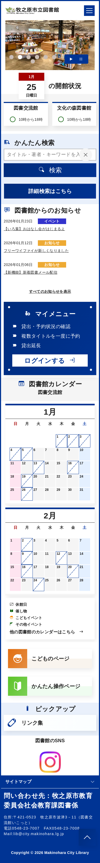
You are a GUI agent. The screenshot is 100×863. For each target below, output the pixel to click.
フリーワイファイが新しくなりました (36, 250)
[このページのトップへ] (87, 837)
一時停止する (81, 59)
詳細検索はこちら (50, 191)
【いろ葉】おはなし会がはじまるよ (34, 229)
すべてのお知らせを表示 (50, 291)
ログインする (49, 360)
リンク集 (24, 723)
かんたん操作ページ (44, 686)
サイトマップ (50, 781)
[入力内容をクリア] (85, 154)
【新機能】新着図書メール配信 (30, 272)
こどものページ (39, 658)
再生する (71, 59)
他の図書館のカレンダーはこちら (47, 631)
